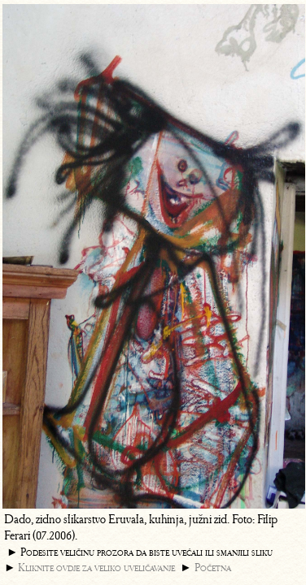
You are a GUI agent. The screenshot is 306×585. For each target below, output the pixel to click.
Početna (213, 567)
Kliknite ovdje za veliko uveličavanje (96, 567)
